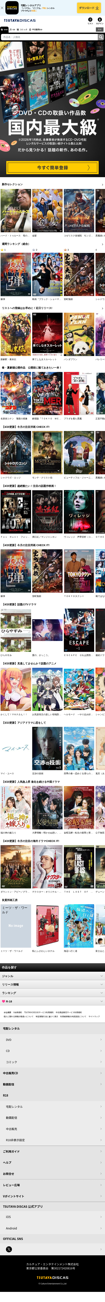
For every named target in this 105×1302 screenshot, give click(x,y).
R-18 (52, 1004)
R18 (99, 32)
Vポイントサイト (13, 1199)
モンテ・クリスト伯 (42, 481)
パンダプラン (70, 362)
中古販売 (11, 1132)
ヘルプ (7, 1166)
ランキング (52, 996)
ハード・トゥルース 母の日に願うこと (21, 239)
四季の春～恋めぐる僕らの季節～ (80, 776)
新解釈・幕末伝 (8, 362)
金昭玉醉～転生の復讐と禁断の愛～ (82, 836)
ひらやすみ (6, 658)
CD (17, 32)
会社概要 (7, 1015)
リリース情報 (52, 987)
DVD (7, 32)
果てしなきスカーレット (44, 362)
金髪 (34, 239)
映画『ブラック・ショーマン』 (47, 302)
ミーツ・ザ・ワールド (12, 954)
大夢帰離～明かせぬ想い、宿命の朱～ (51, 836)
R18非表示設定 (15, 1143)
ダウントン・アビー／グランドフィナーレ (22, 895)
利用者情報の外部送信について (73, 1019)
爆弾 (3, 302)
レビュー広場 (11, 1188)
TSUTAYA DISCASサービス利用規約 (39, 1015)
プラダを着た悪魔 (73, 422)
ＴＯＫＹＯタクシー (74, 599)
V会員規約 (17, 1015)
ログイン (100, 27)
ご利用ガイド (11, 1154)
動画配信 (8, 1087)
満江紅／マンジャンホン (44, 540)
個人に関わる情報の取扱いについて (19, 1019)
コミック (29, 32)
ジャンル (52, 979)
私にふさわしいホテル (43, 954)
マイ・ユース (7, 776)
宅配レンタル (14, 1110)
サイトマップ (94, 1019)
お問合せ (8, 1177)
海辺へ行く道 (70, 954)
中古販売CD (45, 32)
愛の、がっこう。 (41, 658)
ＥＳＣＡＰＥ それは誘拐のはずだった (84, 658)
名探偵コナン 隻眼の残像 (14, 422)
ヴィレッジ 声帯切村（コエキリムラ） (84, 540)
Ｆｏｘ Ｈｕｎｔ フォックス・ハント (21, 540)
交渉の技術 (37, 776)
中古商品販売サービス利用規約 (69, 1015)
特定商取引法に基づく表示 (47, 1019)
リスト (90, 27)
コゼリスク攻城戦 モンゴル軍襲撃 (82, 239)
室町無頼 (68, 302)
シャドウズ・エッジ (11, 481)
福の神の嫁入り (8, 836)
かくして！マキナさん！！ (14, 717)
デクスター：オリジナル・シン (47, 895)
